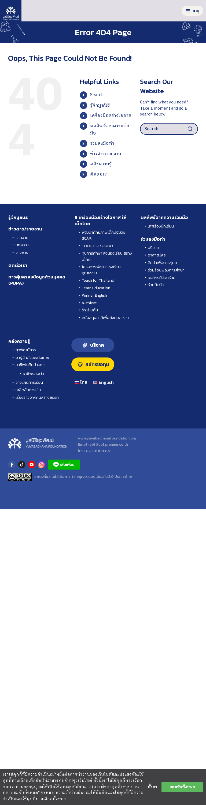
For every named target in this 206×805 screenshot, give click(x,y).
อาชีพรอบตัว (33, 374)
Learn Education (96, 288)
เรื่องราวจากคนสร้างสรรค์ (37, 397)
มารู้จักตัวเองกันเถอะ (32, 357)
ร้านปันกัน (90, 310)
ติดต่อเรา (99, 174)
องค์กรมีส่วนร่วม (161, 278)
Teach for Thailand (98, 280)
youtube (31, 464)
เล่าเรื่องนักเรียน (161, 226)
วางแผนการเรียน (29, 382)
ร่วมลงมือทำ (102, 143)
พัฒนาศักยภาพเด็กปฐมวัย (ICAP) (104, 235)
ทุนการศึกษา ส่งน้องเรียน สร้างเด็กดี (107, 256)
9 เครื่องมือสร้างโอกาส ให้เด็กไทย (101, 220)
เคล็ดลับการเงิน (28, 390)
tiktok (21, 464)
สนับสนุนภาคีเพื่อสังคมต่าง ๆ (105, 317)
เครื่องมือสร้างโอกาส (110, 115)
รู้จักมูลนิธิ (100, 105)
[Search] (192, 129)
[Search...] (169, 129)
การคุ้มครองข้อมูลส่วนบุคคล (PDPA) (36, 280)
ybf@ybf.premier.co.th (109, 444)
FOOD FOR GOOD (97, 246)
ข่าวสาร (22, 252)
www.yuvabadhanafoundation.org (107, 438)
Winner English (94, 295)
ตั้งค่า (152, 787)
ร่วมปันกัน (156, 285)
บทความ (22, 245)
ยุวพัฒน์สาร (26, 350)
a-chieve (89, 303)
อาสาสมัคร (157, 255)
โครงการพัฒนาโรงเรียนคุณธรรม (101, 270)
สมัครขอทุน (97, 364)
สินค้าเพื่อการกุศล (162, 263)
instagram (41, 464)
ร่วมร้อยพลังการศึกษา (166, 270)
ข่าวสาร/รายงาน (106, 154)
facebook (11, 464)
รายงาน (22, 238)
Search (97, 95)
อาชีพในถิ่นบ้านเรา (30, 365)
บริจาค (153, 248)
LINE (64, 464)
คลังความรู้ (101, 164)
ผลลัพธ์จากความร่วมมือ (164, 217)
